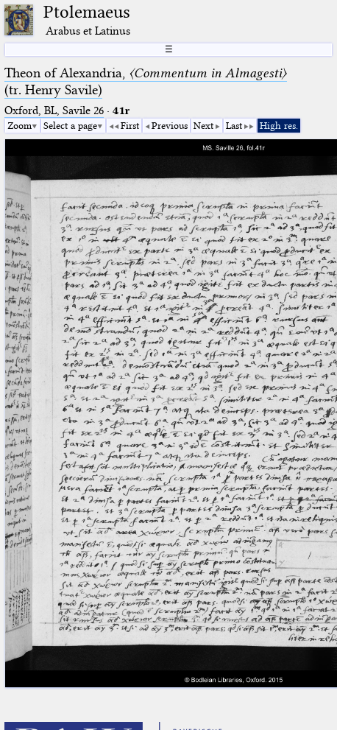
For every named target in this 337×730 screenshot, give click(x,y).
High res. (279, 125)
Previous (170, 125)
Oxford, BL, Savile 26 (54, 110)
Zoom (19, 125)
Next (203, 125)
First (130, 125)
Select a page (70, 125)
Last (234, 125)
